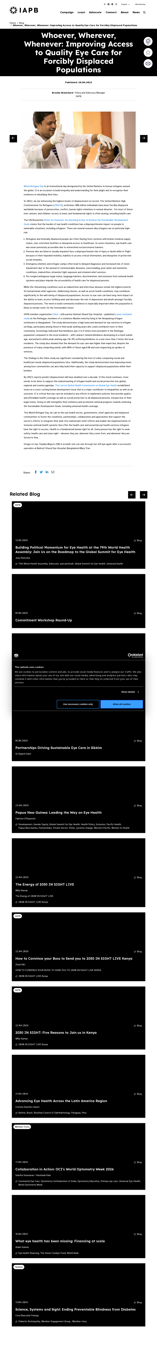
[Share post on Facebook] (37, 473)
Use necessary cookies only (78, 704)
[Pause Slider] (134, 1337)
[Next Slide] (144, 139)
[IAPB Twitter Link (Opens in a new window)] (104, 4)
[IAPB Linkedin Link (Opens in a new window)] (112, 4)
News (135, 12)
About (123, 12)
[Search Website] (144, 13)
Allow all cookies (122, 704)
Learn (76, 12)
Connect (108, 12)
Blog (21, 23)
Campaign (61, 12)
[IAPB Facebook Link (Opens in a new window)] (108, 4)
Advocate (91, 12)
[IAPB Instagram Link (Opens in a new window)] (116, 4)
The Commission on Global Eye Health (86, 385)
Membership (140, 4)
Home (13, 23)
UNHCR (58, 205)
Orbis (55, 314)
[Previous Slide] (13, 139)
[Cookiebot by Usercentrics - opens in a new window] (130, 655)
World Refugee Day (34, 186)
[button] (125, 4)
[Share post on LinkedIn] (48, 473)
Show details (128, 692)
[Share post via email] (54, 473)
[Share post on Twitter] (43, 473)
